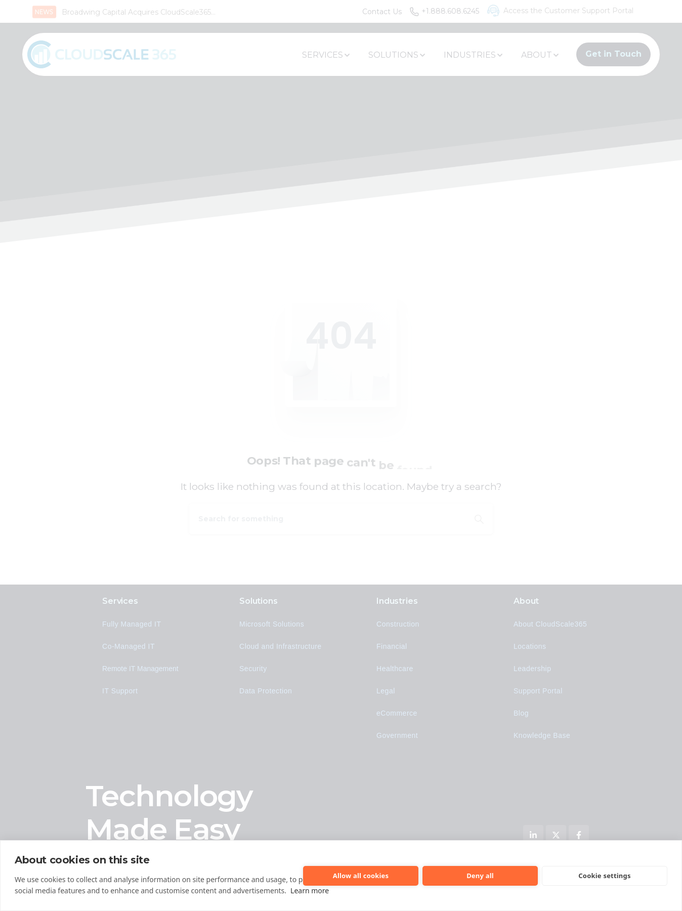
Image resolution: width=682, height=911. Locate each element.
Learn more (309, 890)
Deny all (480, 875)
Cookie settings (604, 875)
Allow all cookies (361, 875)
